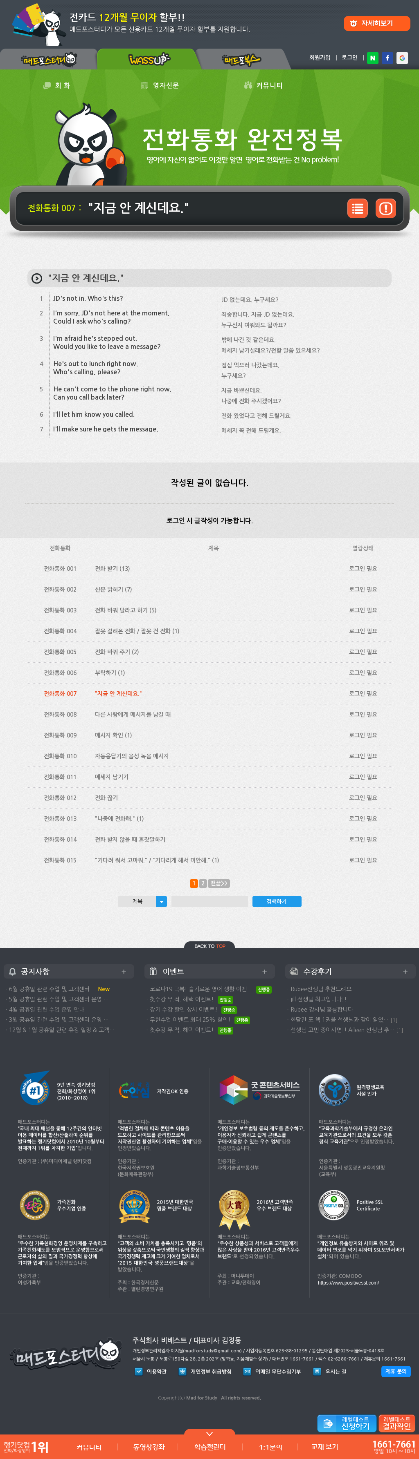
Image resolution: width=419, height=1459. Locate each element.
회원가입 (320, 57)
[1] (394, 1020)
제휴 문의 (396, 1371)
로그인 (350, 57)
